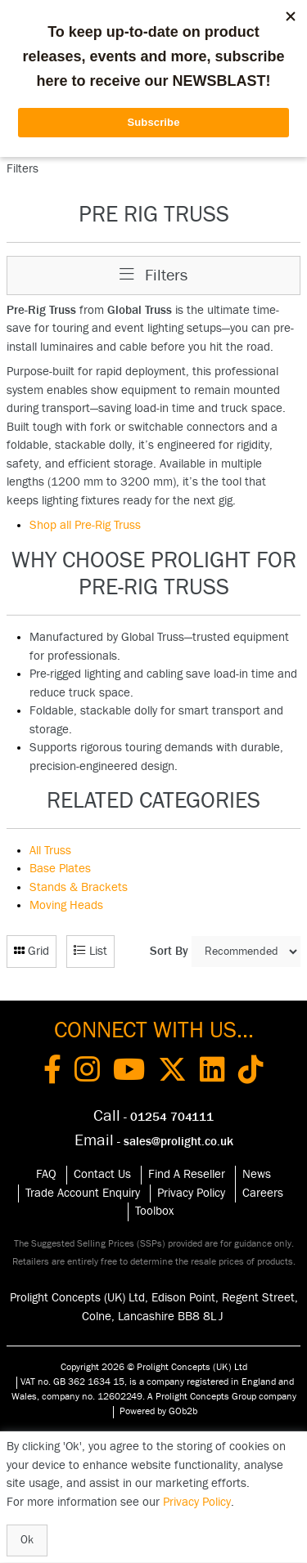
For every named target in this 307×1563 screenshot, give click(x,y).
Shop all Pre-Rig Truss (85, 525)
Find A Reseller (186, 1174)
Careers (262, 1193)
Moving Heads (66, 905)
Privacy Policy (191, 1193)
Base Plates (60, 869)
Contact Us (102, 1174)
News (256, 1174)
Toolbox (154, 1211)
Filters (153, 275)
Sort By (169, 951)
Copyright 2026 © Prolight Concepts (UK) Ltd (154, 1367)
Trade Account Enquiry (82, 1193)
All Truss (50, 851)
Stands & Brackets (78, 887)
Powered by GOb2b (158, 1411)
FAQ (46, 1174)
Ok (27, 1540)
